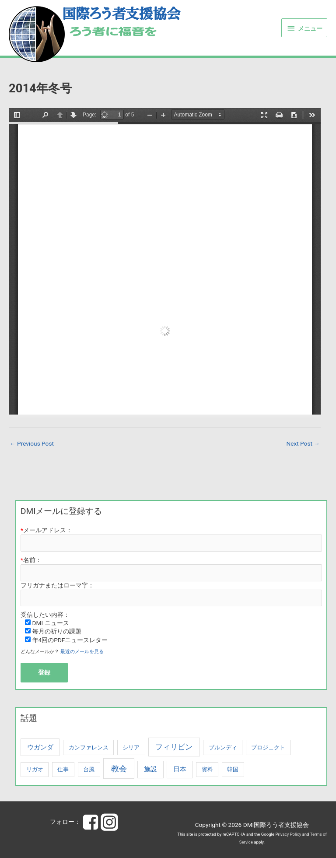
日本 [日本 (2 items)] (179, 769)
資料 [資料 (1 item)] (207, 769)
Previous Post (32, 443)
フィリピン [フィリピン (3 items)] (173, 746)
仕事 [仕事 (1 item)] (63, 769)
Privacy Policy (288, 834)
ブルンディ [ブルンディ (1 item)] (223, 747)
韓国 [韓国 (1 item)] (232, 769)
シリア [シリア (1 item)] (131, 747)
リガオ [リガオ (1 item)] (34, 769)
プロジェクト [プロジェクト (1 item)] (268, 747)
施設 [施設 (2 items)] (150, 769)
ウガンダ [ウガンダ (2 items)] (40, 747)
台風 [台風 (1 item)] (88, 769)
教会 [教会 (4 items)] (119, 768)
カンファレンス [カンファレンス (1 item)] (88, 747)
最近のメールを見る (82, 651)
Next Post (303, 443)
